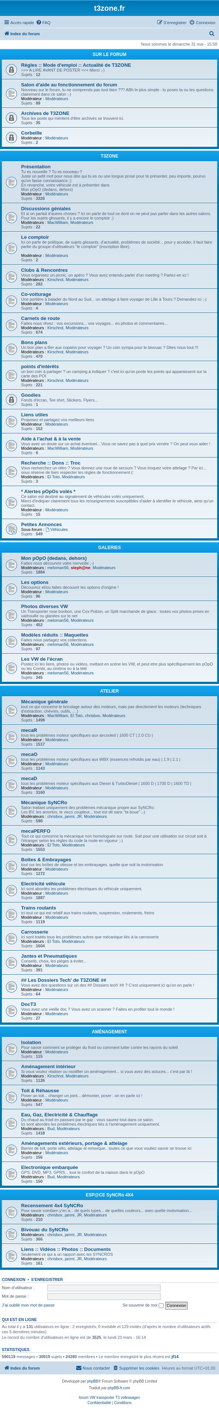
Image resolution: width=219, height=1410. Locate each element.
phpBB (92, 1381)
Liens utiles (34, 414)
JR (79, 816)
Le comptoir (35, 237)
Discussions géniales (46, 208)
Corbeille (31, 133)
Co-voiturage (36, 294)
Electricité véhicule (43, 883)
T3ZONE (109, 156)
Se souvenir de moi (142, 1305)
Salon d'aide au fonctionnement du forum (69, 84)
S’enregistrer (47, 1279)
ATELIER (109, 691)
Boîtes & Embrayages (46, 859)
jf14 (175, 1356)
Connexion (14, 1279)
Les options (34, 582)
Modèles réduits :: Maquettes (54, 635)
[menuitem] (43, 22)
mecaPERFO (35, 831)
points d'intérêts (40, 366)
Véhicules (57, 529)
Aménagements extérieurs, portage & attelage (74, 1143)
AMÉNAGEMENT (109, 1031)
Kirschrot (55, 279)
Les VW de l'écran (42, 659)
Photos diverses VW (44, 606)
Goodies (31, 395)
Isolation (31, 1042)
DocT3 (28, 1004)
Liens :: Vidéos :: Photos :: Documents (66, 1249)
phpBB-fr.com (119, 1388)
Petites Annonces (41, 524)
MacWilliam (57, 222)
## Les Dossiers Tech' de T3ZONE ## (63, 980)
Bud (51, 1128)
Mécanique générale (44, 701)
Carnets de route (40, 318)
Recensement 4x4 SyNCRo (52, 1205)
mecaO (29, 754)
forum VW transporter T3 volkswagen (109, 1398)
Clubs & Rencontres (44, 270)
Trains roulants (38, 908)
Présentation (36, 166)
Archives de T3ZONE (45, 113)
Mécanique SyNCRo (44, 802)
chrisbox (92, 715)
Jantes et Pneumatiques (49, 956)
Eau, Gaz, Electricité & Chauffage (59, 1114)
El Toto (53, 477)
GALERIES (109, 547)
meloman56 (57, 567)
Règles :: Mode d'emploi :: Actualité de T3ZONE (76, 65)
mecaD (29, 778)
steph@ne (81, 567)
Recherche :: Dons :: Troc (50, 463)
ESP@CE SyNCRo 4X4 (109, 1195)
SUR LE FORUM (109, 54)
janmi (69, 816)
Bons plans (34, 342)
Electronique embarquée (49, 1167)
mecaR (29, 730)
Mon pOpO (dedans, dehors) (54, 558)
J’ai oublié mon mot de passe (28, 1305)
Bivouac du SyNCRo (44, 1229)
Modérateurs (56, 98)
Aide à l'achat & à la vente (51, 439)
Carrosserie (34, 932)
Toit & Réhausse (40, 1090)
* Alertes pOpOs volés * (48, 491)
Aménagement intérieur (48, 1066)
